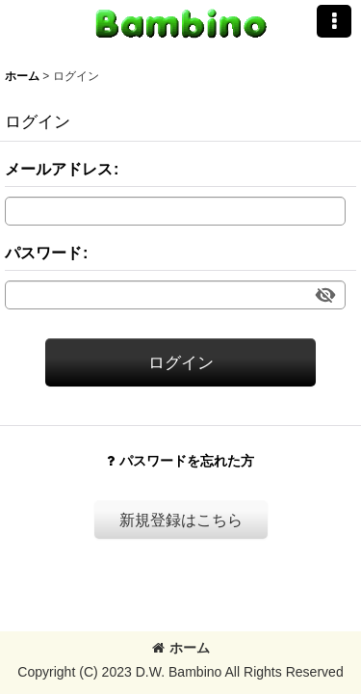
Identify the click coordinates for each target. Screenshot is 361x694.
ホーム (181, 647)
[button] (334, 21)
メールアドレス (59, 168)
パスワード (43, 252)
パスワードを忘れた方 (180, 460)
